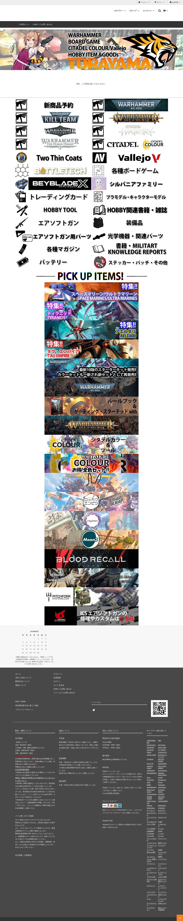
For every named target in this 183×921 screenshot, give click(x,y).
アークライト (151, 810)
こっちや (161, 833)
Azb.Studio (150, 750)
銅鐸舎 (160, 856)
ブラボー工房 (151, 877)
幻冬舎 (160, 831)
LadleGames (151, 770)
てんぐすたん (151, 856)
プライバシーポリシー (24, 709)
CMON (149, 752)
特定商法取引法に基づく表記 (26, 705)
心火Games (150, 833)
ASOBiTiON (150, 747)
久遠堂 (160, 822)
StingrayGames (151, 794)
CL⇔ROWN (162, 750)
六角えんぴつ (162, 903)
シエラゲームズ (152, 843)
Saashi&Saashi (151, 787)
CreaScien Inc (162, 752)
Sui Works (161, 794)
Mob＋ (149, 777)
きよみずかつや (152, 822)
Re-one (160, 782)
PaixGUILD (150, 780)
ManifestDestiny (152, 773)
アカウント (144, 2)
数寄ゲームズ (162, 843)
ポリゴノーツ (151, 885)
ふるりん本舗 (162, 877)
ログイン (159, 2)
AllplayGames (151, 745)
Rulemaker (161, 785)
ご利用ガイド (24, 24)
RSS (17, 701)
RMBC (149, 785)
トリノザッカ (162, 859)
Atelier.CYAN (162, 747)
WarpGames (162, 805)
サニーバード (162, 838)
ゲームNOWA (151, 828)
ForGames (150, 759)
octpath (160, 777)
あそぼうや (161, 810)
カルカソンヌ (162, 817)
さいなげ (161, 836)
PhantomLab (162, 780)
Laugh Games (162, 770)
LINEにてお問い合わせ (42, 24)
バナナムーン (151, 863)
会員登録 (175, 2)
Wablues (149, 805)
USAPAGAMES (163, 801)
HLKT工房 (150, 763)
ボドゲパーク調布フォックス (162, 881)
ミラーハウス (151, 892)
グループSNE (151, 824)
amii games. (162, 745)
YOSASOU (161, 808)
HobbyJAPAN (162, 763)
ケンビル (161, 828)
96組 (159, 740)
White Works (151, 808)
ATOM (22, 701)
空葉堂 (160, 850)
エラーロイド (162, 813)
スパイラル (150, 850)
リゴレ (149, 899)
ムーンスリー (162, 892)
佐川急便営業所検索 (22, 770)
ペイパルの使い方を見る (110, 793)
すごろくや (161, 845)
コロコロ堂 (150, 836)
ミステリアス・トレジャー (162, 887)
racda (148, 782)
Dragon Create (151, 755)
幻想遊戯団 (150, 831)
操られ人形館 (151, 852)
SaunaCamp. (162, 787)
